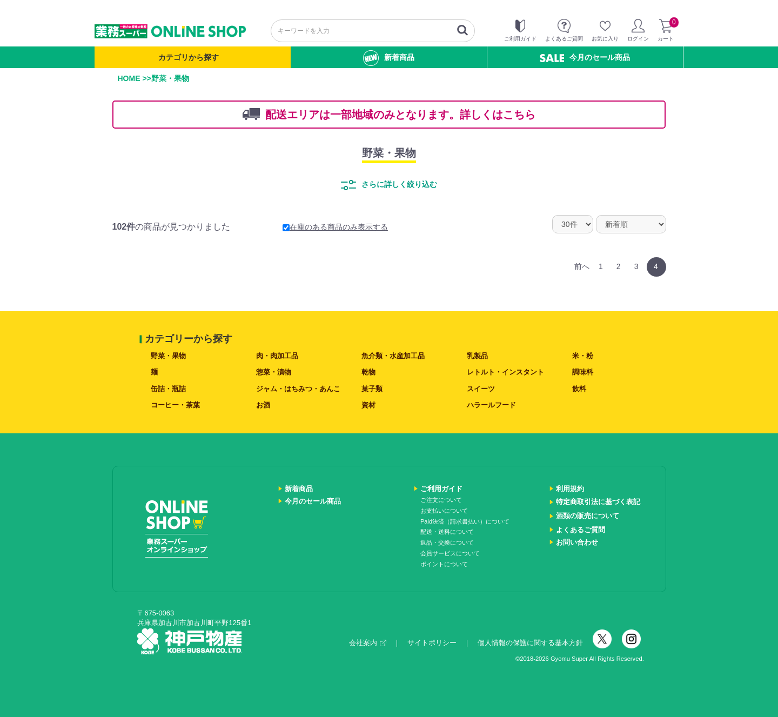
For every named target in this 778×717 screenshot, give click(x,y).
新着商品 (388, 58)
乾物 (368, 372)
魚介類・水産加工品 (393, 356)
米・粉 (582, 356)
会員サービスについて (450, 553)
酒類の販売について (587, 516)
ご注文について (441, 500)
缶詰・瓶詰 (168, 389)
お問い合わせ (577, 542)
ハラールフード (491, 405)
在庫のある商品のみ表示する (335, 227)
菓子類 (372, 389)
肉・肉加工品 (277, 356)
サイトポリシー (432, 643)
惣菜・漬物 (273, 372)
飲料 (579, 389)
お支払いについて (444, 510)
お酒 (263, 405)
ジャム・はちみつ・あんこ (298, 389)
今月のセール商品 (585, 57)
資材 (368, 405)
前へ (581, 266)
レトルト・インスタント (505, 372)
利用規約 (570, 489)
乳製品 (477, 356)
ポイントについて (444, 564)
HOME (129, 78)
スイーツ (481, 389)
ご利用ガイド (441, 489)
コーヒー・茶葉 (175, 405)
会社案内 (367, 643)
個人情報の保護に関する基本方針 (530, 643)
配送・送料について (447, 531)
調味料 (582, 372)
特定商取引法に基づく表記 (598, 502)
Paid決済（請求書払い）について (464, 521)
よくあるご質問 (580, 530)
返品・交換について (447, 542)
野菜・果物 (389, 153)
